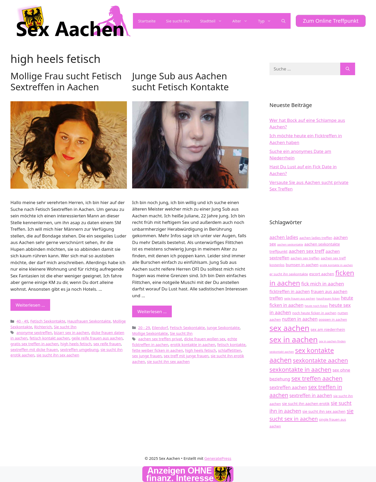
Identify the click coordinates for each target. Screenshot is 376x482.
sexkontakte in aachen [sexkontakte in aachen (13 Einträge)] (300, 369)
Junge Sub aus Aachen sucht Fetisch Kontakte (180, 81)
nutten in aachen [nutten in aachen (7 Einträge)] (300, 319)
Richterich (43, 326)
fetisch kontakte (231, 344)
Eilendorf (160, 327)
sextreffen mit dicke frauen (34, 349)
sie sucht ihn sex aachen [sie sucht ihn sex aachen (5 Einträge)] (323, 411)
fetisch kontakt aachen (49, 338)
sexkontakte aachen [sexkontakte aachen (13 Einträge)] (320, 360)
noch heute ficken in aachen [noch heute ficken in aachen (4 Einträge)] (314, 313)
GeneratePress (217, 458)
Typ (267, 21)
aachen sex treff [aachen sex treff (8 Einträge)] (307, 251)
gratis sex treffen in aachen (34, 343)
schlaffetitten (229, 350)
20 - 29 (144, 327)
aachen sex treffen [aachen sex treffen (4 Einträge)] (305, 258)
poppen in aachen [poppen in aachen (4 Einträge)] (333, 319)
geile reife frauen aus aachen (97, 338)
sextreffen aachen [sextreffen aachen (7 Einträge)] (288, 387)
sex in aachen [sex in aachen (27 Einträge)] (293, 339)
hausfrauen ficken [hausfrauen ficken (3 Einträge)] (328, 298)
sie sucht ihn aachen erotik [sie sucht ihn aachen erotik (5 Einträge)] (306, 403)
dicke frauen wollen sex (204, 338)
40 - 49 (22, 321)
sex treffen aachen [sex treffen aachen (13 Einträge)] (317, 378)
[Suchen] (347, 69)
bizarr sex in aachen (71, 332)
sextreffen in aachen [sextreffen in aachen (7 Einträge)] (310, 395)
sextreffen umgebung (79, 349)
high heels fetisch (75, 343)
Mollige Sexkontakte (150, 333)
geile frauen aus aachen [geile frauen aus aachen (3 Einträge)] (299, 298)
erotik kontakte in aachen (192, 344)
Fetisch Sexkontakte (47, 321)
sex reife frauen (107, 343)
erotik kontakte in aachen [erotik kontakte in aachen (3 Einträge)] (336, 265)
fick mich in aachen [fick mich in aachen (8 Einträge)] (322, 283)
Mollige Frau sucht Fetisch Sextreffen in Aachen (66, 81)
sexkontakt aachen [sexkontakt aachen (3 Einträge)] (281, 352)
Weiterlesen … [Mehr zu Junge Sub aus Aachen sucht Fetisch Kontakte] (152, 311)
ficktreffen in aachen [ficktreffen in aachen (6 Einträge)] (289, 291)
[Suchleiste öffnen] (283, 21)
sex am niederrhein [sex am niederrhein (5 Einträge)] (327, 329)
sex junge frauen (147, 355)
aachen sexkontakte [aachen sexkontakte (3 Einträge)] (290, 244)
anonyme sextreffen (34, 332)
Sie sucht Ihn (178, 20)
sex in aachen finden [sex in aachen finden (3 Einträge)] (332, 341)
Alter (242, 21)
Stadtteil (213, 21)
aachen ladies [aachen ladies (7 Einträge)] (283, 237)
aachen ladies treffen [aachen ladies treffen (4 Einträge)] (315, 237)
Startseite (147, 20)
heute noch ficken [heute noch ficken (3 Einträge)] (316, 306)
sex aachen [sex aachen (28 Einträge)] (289, 328)
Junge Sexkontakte (223, 327)
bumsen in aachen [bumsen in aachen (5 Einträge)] (302, 264)
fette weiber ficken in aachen (157, 350)
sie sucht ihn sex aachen (58, 355)
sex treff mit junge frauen (186, 355)
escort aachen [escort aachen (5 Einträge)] (321, 273)
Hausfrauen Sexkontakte (89, 321)
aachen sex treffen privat (160, 338)
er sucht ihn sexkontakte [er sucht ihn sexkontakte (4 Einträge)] (288, 274)
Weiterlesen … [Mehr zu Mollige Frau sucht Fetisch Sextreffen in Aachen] (30, 305)
